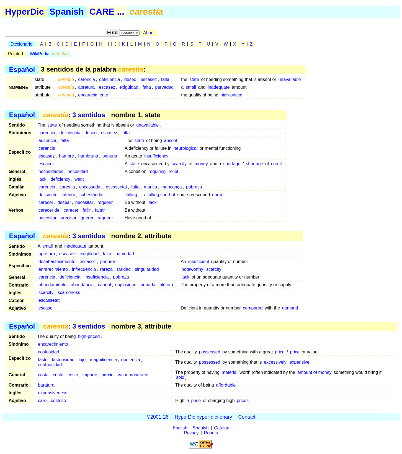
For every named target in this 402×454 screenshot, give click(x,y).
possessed (209, 352)
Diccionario (21, 44)
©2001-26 (158, 416)
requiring (157, 171)
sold (180, 377)
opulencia (130, 359)
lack (42, 179)
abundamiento (52, 284)
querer (87, 218)
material (230, 372)
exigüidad (128, 87)
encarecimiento (93, 95)
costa (43, 374)
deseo (130, 79)
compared (252, 308)
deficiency (60, 179)
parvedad (164, 87)
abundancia (82, 284)
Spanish (67, 12)
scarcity (179, 163)
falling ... (134, 194)
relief (173, 171)
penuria (109, 156)
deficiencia (109, 79)
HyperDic (24, 12)
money (201, 163)
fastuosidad (63, 359)
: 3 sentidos (74, 115)
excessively (275, 362)
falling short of (161, 194)
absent (170, 140)
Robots (211, 433)
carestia (67, 187)
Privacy (191, 433)
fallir (87, 210)
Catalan (221, 428)
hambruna (88, 156)
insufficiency (156, 156)
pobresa (194, 187)
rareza (106, 269)
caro (42, 400)
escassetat (116, 187)
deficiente (48, 194)
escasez (149, 79)
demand (290, 308)
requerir (105, 202)
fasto (43, 359)
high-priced (231, 95)
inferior (68, 194)
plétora (166, 284)
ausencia (47, 140)
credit (276, 163)
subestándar (91, 194)
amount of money (314, 372)
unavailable (289, 79)
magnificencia (103, 359)
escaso (45, 308)
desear (64, 202)
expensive (300, 362)
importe (90, 374)
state (194, 79)
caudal (104, 284)
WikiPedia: (49, 53)
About (149, 32)
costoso (58, 400)
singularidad (147, 269)
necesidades (50, 171)
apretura (86, 87)
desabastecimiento (56, 261)
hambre (66, 156)
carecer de (49, 210)
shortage (231, 163)
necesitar (84, 202)
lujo (82, 359)
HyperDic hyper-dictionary (203, 416)
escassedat (90, 187)
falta (165, 79)
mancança (171, 187)
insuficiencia (97, 277)
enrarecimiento (53, 269)
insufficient (198, 261)
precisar (68, 218)
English (180, 428)
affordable (226, 385)
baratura (46, 385)
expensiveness (52, 392)
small (191, 87)
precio (107, 374)
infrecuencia (84, 269)
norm (217, 194)
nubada (148, 284)
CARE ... (106, 12)
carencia (86, 79)
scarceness (69, 292)
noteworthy (192, 269)
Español (22, 69)
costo (73, 374)
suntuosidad (50, 364)
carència (46, 187)
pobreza (121, 277)
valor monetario (133, 374)
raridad (124, 269)
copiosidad (125, 284)
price (280, 352)
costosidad (48, 352)
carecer (45, 202)
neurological (185, 148)
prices (243, 400)
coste (58, 374)
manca (150, 187)
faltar (100, 210)
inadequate (219, 87)
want (79, 179)
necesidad (78, 171)
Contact (246, 416)
